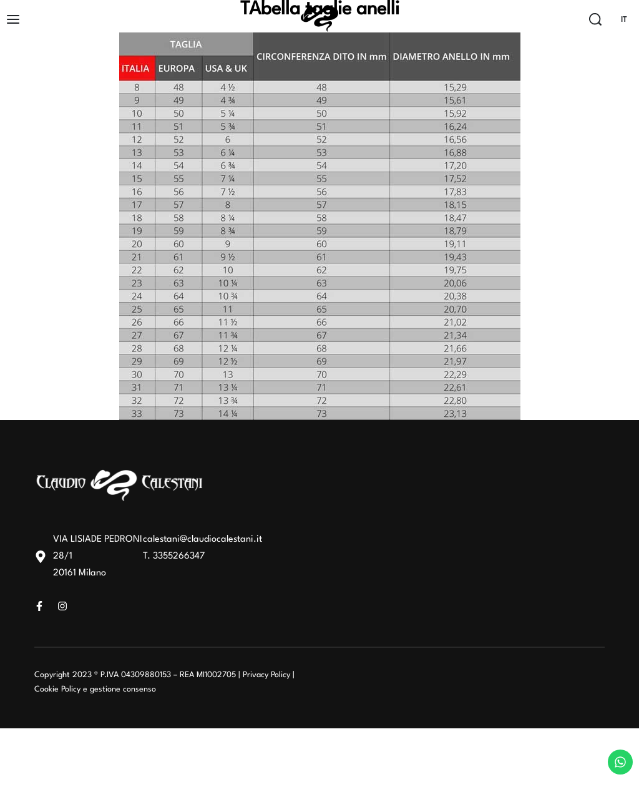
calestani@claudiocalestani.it (202, 539)
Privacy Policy (266, 675)
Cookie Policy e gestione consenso (95, 689)
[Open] (13, 19)
